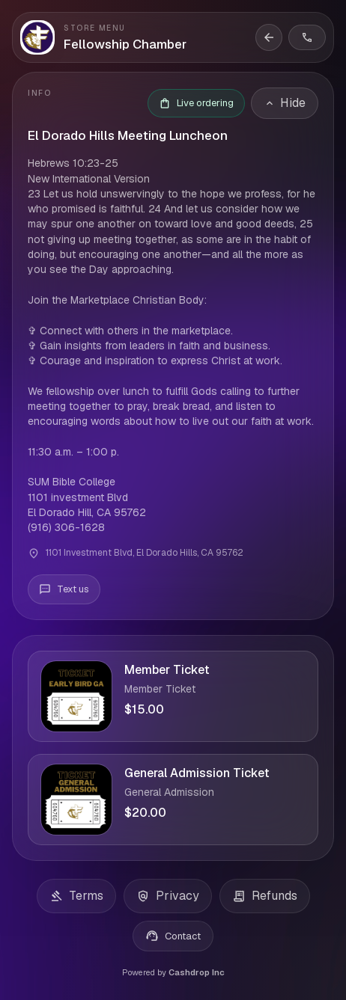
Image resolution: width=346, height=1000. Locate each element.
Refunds (264, 896)
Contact (173, 935)
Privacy (167, 896)
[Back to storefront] (268, 37)
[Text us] (64, 589)
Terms (76, 896)
